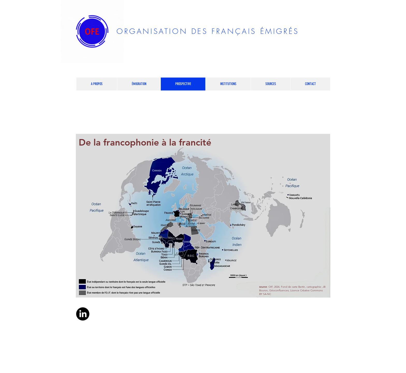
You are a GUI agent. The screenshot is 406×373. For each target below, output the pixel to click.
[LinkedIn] (82, 314)
